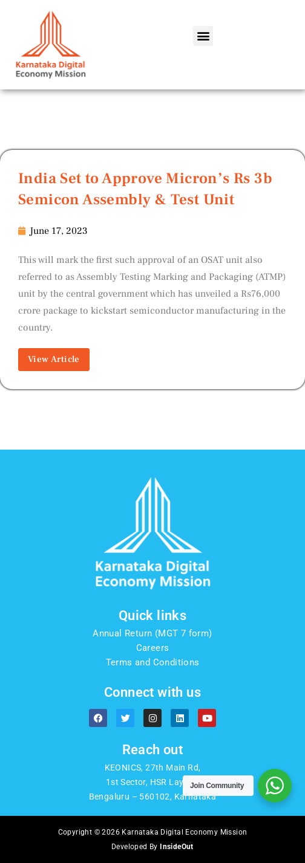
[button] (203, 36)
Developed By (152, 846)
